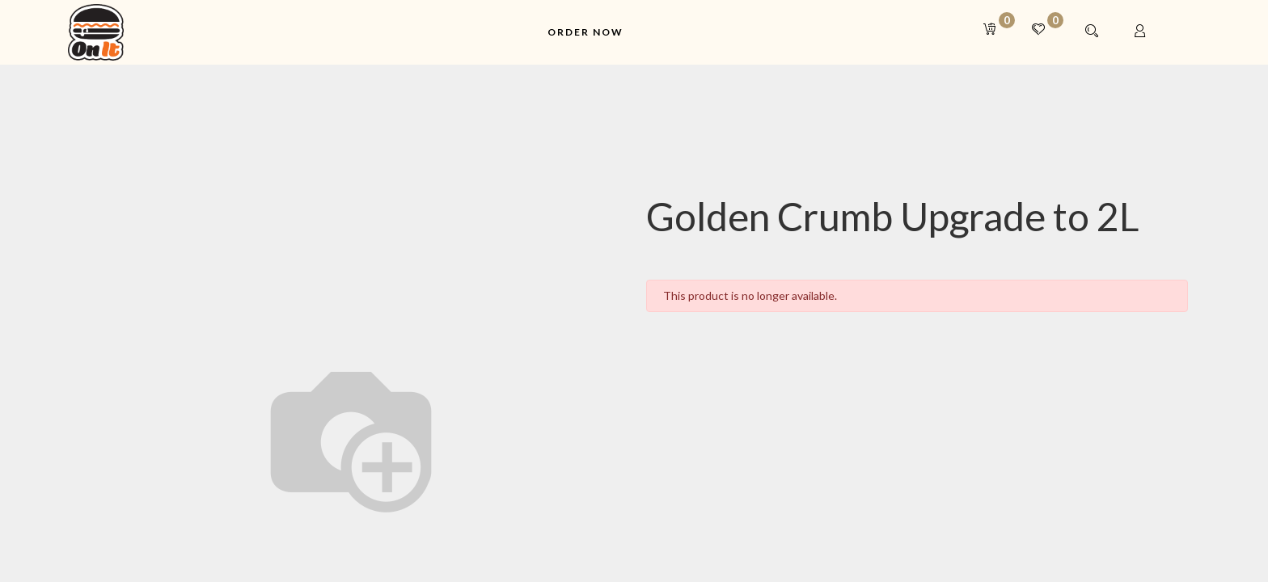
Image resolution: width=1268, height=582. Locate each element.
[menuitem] (585, 32)
